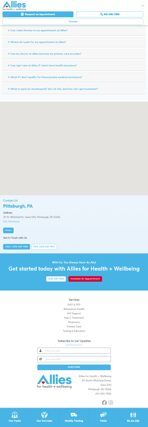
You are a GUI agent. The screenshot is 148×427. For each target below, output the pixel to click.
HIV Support (74, 313)
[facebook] (104, 402)
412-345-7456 (110, 14)
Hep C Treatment (74, 318)
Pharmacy (74, 322)
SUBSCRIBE (74, 367)
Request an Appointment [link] (38, 14)
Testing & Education (74, 331)
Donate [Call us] (73, 21)
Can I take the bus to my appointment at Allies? (38, 30)
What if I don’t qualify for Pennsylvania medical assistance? (45, 77)
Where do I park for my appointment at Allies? (37, 42)
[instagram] (110, 402)
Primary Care (74, 326)
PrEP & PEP (74, 305)
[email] (77, 359)
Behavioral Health (74, 309)
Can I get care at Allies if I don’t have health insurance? (42, 65)
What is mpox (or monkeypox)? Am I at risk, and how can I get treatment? (53, 89)
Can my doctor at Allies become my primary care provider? (44, 53)
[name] (77, 351)
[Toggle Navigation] (142, 5)
